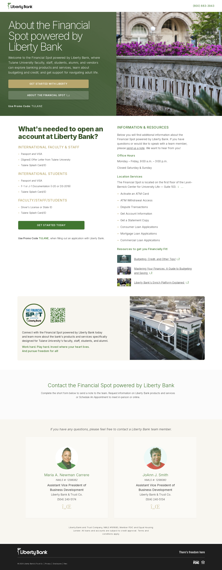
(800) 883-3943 (203, 5)
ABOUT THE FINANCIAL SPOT (46, 95)
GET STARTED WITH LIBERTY (46, 83)
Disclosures (57, 564)
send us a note (136, 148)
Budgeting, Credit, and (158, 259)
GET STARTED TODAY (48, 225)
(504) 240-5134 (155, 499)
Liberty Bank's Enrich (163, 282)
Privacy (48, 564)
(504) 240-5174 (66, 499)
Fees (65, 564)
